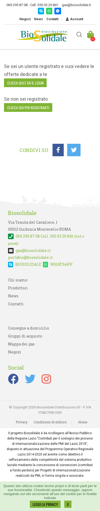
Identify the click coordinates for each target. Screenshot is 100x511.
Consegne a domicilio (28, 328)
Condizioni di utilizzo (50, 422)
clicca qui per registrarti (28, 107)
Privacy (21, 422)
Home (82, 422)
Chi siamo (17, 279)
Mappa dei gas (21, 344)
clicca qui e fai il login (25, 83)
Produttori (18, 287)
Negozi (25, 19)
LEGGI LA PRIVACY (45, 504)
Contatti (52, 19)
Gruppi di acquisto (25, 336)
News (38, 19)
